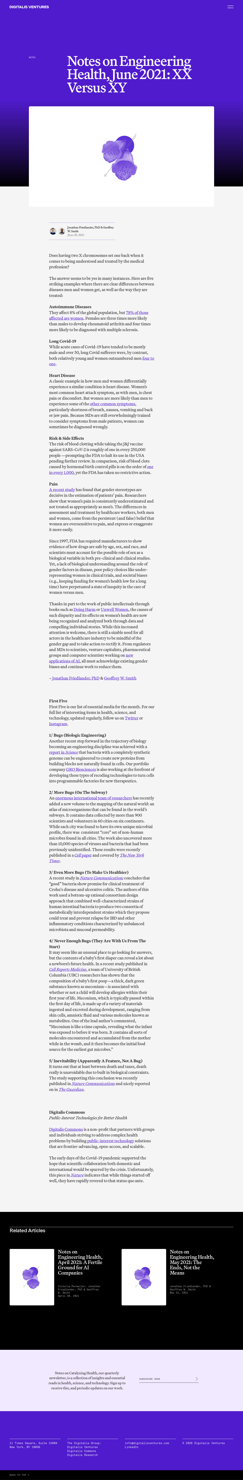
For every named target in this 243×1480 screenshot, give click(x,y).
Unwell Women (114, 609)
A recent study (62, 489)
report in (63, 752)
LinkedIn (131, 1447)
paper (83, 855)
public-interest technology (110, 1141)
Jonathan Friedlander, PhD (76, 678)
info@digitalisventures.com (147, 1443)
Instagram (58, 724)
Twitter (131, 718)
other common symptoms (112, 404)
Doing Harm (85, 609)
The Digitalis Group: (84, 1443)
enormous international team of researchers (93, 798)
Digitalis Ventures (82, 1447)
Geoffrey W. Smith (120, 678)
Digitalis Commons (66, 1129)
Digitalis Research (82, 1454)
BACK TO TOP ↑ (19, 1475)
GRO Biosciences (81, 769)
